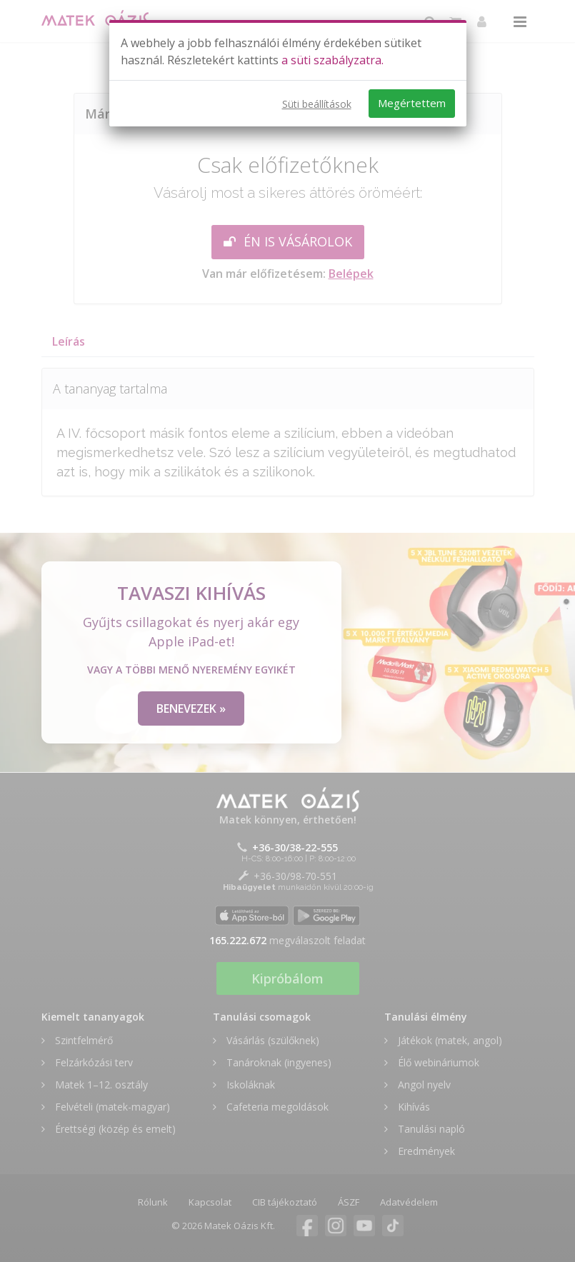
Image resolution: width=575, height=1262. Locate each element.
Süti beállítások (316, 104)
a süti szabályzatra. (332, 60)
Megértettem (412, 103)
